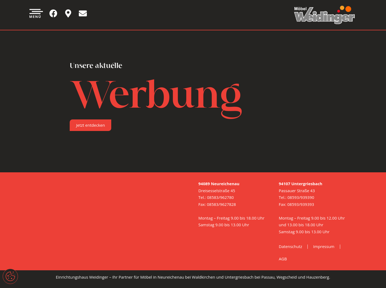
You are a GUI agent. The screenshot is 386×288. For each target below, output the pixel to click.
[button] (90, 125)
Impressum (323, 246)
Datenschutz (290, 246)
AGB (283, 258)
